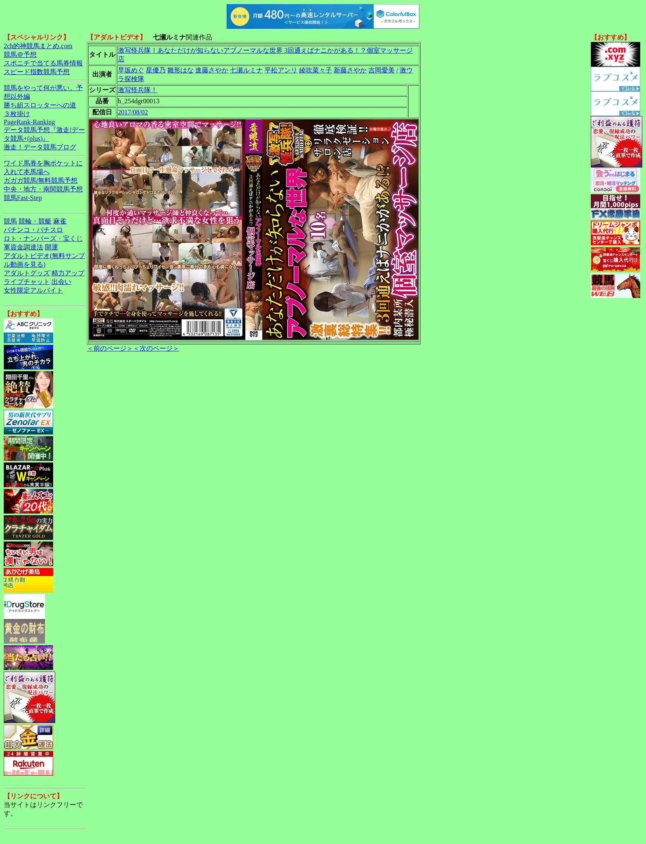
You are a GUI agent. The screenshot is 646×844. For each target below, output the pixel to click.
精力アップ (67, 273)
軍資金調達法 (23, 247)
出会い (61, 281)
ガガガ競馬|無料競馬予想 (40, 180)
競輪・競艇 (35, 221)
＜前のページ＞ (110, 348)
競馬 (10, 221)
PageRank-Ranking (29, 122)
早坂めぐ (131, 70)
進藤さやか (211, 70)
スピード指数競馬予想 (37, 71)
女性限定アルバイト (33, 290)
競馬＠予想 (20, 54)
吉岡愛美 (381, 70)
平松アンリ (280, 70)
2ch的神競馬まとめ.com (38, 45)
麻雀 (59, 221)
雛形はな (180, 70)
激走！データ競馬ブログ (40, 147)
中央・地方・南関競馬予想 (43, 189)
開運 (51, 247)
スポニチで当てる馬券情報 (43, 63)
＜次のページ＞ (156, 348)
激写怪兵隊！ (137, 89)
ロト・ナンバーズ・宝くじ (43, 238)
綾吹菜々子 (315, 70)
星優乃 (156, 70)
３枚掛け (17, 113)
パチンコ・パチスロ (33, 229)
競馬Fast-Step (23, 197)
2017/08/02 (133, 112)
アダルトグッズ (27, 273)
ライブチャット (27, 281)
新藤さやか (350, 70)
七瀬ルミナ (246, 70)
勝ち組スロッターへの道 (40, 105)
